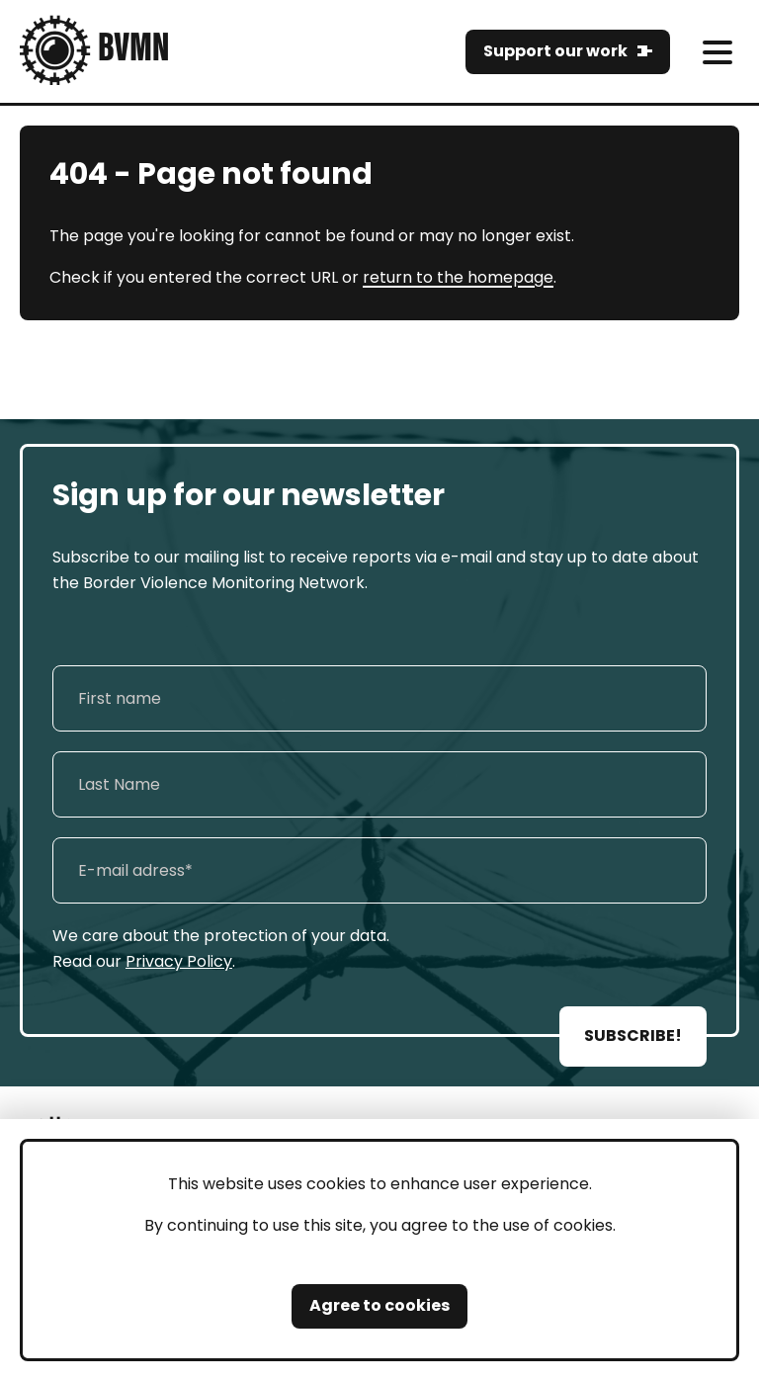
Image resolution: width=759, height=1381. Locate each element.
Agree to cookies (379, 1305)
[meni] (717, 52)
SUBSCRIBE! (633, 1035)
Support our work (555, 51)
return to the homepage (458, 277)
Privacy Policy (179, 961)
